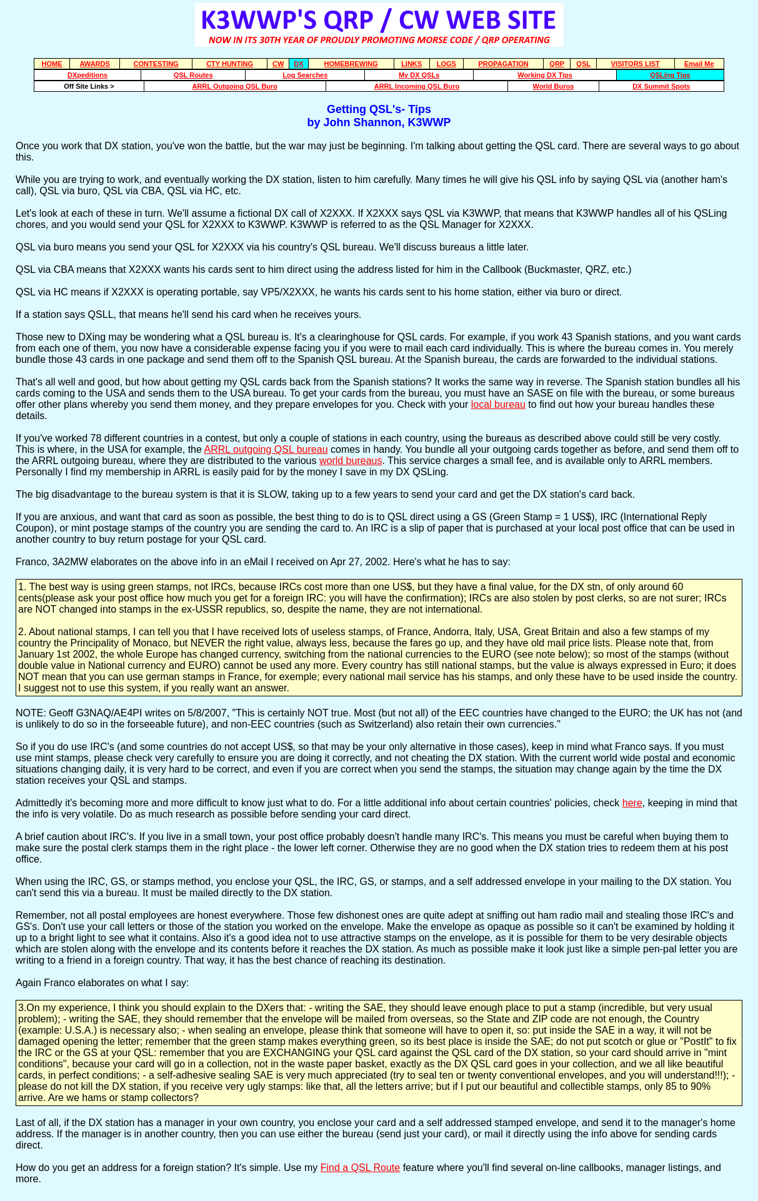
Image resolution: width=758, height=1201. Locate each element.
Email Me (699, 63)
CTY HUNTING (229, 63)
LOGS (446, 63)
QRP (556, 63)
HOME (52, 63)
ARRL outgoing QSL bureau (265, 449)
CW (278, 63)
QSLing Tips (670, 75)
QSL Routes (193, 75)
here (632, 803)
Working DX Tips (544, 75)
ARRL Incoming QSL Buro (417, 86)
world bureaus (350, 460)
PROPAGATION (503, 63)
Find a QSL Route (360, 1167)
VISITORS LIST (635, 63)
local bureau (498, 404)
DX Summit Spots (661, 86)
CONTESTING (156, 63)
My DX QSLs (419, 75)
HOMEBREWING (351, 63)
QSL (583, 63)
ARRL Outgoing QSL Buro (234, 86)
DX (298, 63)
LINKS (411, 63)
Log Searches (304, 75)
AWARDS (95, 63)
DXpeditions (87, 75)
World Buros (553, 86)
